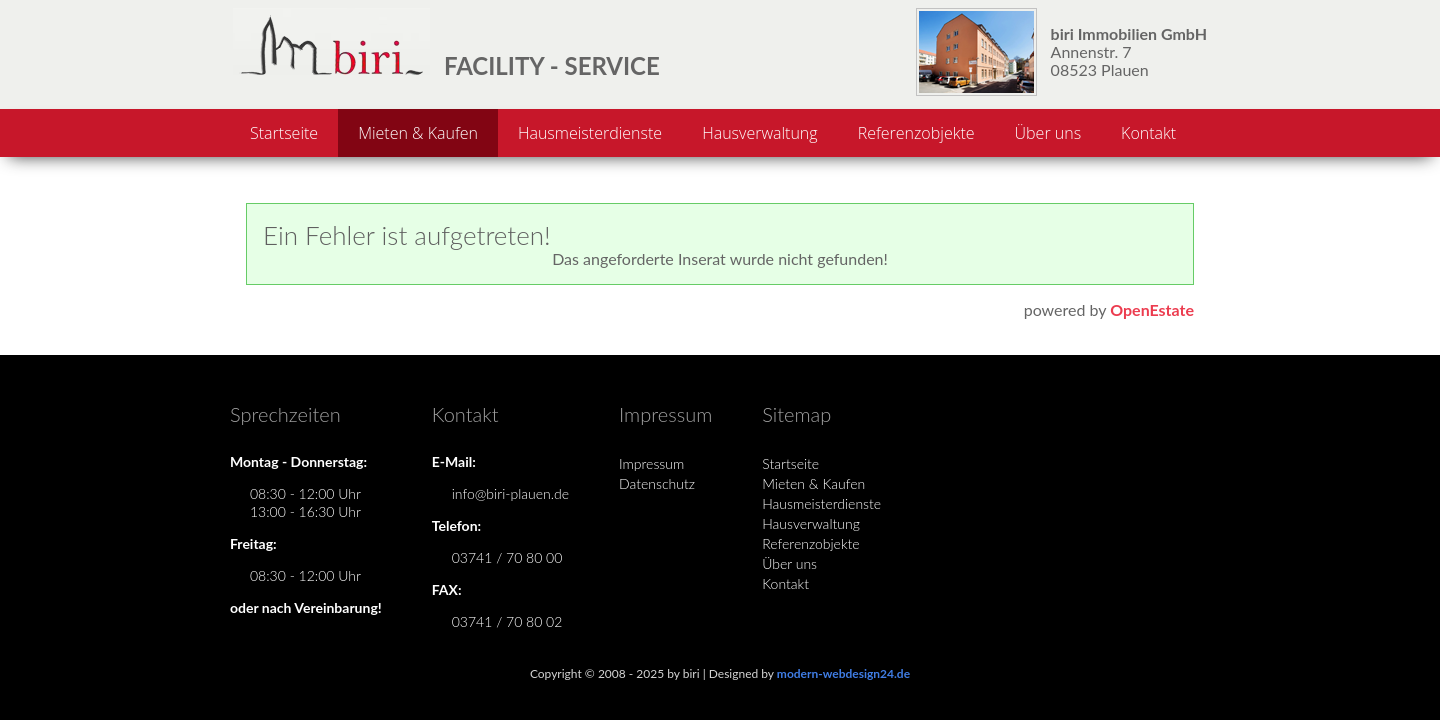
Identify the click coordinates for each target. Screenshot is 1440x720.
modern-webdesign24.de (843, 673)
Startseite (284, 133)
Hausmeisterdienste (590, 133)
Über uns (1048, 133)
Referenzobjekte (916, 133)
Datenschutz (657, 483)
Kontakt (1148, 133)
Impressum (651, 463)
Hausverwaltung (759, 133)
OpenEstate (1152, 309)
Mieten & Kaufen (418, 133)
